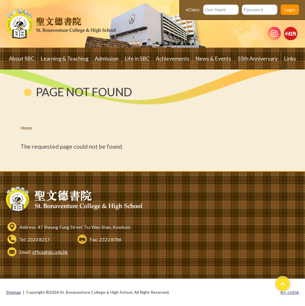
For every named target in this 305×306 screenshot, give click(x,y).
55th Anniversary (257, 58)
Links (290, 58)
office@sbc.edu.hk (50, 252)
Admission (107, 58)
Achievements (172, 58)
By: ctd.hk (290, 292)
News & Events (213, 58)
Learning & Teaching (64, 58)
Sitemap (13, 292)
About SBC (21, 58)
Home (26, 128)
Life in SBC (137, 58)
